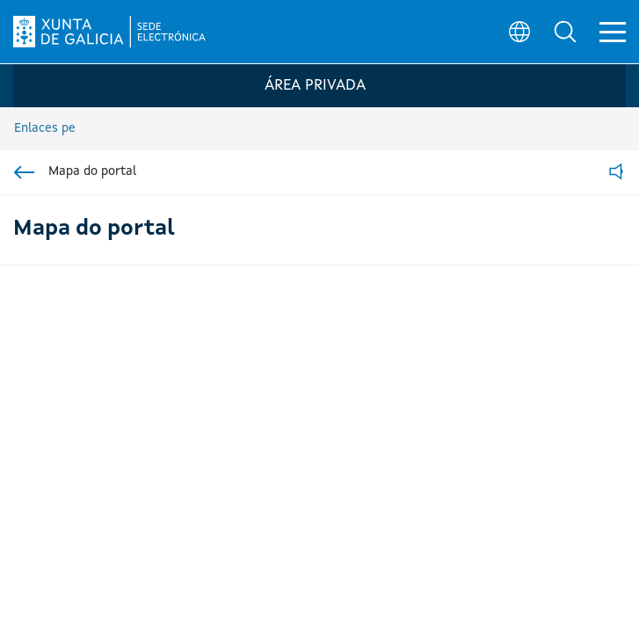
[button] (565, 31)
